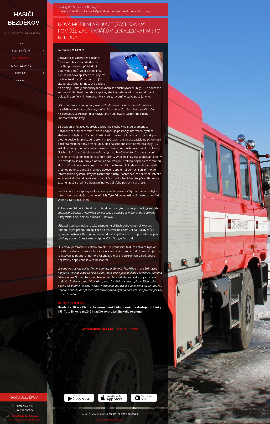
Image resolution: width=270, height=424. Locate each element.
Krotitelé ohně (21, 65)
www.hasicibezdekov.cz (110, 419)
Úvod (21, 43)
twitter (134, 329)
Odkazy (21, 80)
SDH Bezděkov (21, 50)
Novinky (91, 7)
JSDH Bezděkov (21, 58)
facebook (121, 329)
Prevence (21, 73)
